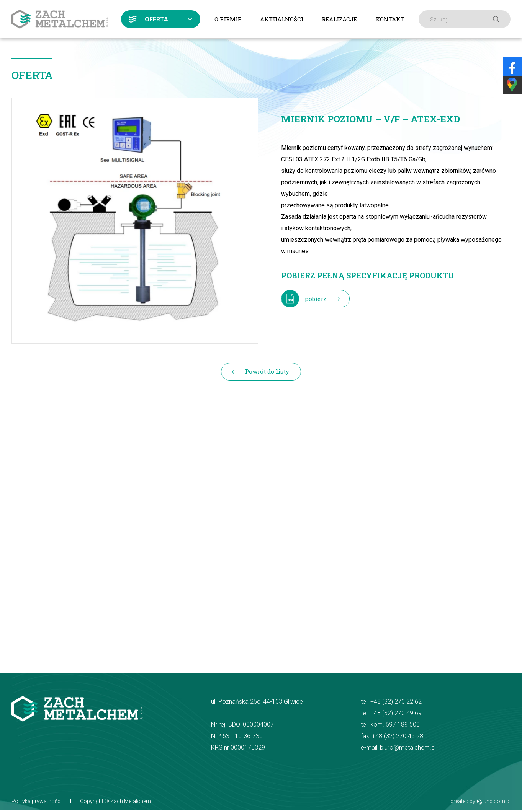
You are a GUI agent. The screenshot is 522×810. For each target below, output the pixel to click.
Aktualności (281, 19)
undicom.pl (493, 801)
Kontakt (390, 19)
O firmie (227, 19)
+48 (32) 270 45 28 (397, 736)
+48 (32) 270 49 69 (396, 713)
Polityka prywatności (36, 801)
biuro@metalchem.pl (408, 747)
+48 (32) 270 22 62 (396, 701)
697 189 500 (403, 724)
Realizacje (339, 19)
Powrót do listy (267, 371)
